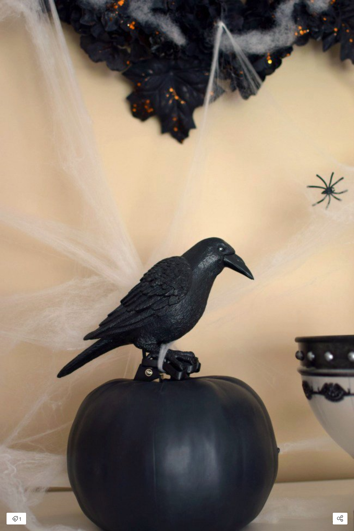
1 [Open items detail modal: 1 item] (16, 519)
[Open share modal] (340, 518)
